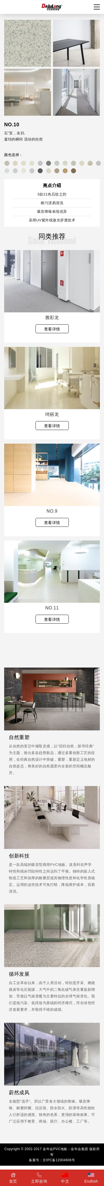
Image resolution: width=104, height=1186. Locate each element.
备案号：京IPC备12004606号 (52, 1160)
